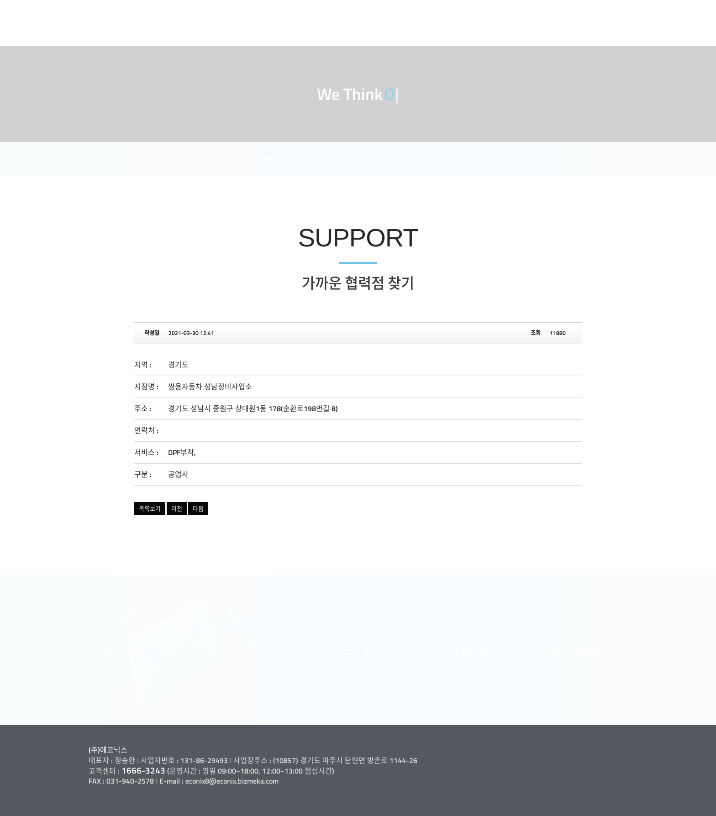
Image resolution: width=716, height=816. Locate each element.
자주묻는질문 (433, 158)
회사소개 (421, 11)
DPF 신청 (276, 158)
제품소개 (537, 11)
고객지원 (595, 11)
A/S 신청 (351, 158)
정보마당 (653, 11)
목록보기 (150, 508)
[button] (369, 652)
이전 (176, 508)
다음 (198, 508)
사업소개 (479, 11)
